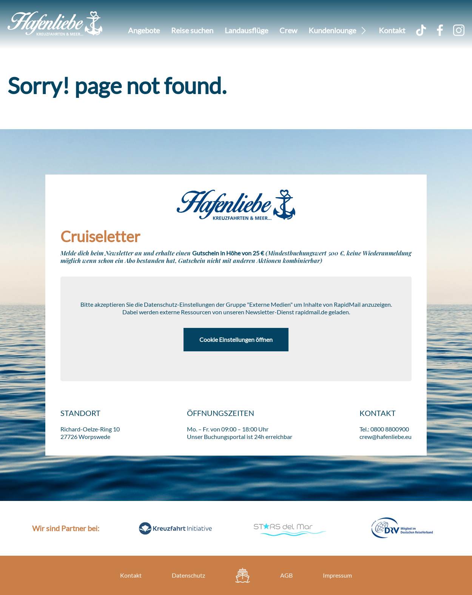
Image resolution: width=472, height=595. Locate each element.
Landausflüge (246, 30)
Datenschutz (188, 575)
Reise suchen (192, 30)
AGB (286, 575)
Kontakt (392, 30)
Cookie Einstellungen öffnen (236, 339)
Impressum (337, 575)
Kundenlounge (332, 30)
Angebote (144, 30)
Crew (288, 30)
